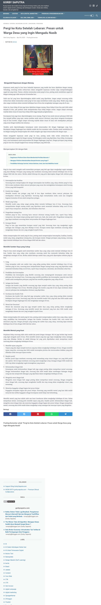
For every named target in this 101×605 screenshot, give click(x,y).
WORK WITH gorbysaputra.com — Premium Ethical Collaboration (74, 598)
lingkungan (78, 204)
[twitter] (22, 430)
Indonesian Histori (81, 175)
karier (77, 185)
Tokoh (77, 327)
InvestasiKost (79, 178)
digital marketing (80, 149)
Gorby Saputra (14, 2)
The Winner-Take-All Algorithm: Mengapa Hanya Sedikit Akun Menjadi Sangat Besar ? (86, 70)
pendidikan (78, 217)
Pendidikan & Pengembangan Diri (86, 220)
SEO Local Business (82, 270)
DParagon (78, 156)
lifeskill (77, 201)
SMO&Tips (78, 302)
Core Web (78, 133)
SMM (77, 290)
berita (77, 120)
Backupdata (79, 114)
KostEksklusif (79, 191)
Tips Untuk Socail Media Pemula (86, 323)
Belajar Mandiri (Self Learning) (85, 117)
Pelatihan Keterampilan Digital (85, 207)
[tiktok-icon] (97, 5)
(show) (15, 41)
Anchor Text (79, 110)
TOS (9, 598)
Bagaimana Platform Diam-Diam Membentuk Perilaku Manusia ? (29, 162)
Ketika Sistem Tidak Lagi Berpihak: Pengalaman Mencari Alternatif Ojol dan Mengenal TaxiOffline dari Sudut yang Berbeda (86, 57)
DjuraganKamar (80, 153)
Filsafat (77, 159)
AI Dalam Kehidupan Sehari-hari (85, 104)
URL (76, 330)
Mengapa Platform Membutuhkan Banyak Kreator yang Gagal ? (29, 165)
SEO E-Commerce (81, 267)
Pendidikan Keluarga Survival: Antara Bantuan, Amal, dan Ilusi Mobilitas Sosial (34, 168)
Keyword (78, 188)
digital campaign (80, 146)
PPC (76, 232)
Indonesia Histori (80, 169)
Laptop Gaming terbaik (82, 195)
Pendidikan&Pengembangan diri (85, 224)
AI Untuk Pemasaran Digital (84, 107)
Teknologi (78, 315)
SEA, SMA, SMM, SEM (27, 17)
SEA (76, 254)
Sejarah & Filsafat (10, 17)
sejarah (77, 257)
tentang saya (40, 598)
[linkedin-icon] (93, 5)
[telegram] (60, 430)
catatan (77, 127)
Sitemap (25, 598)
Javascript (78, 182)
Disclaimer (49, 598)
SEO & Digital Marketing (29, 13)
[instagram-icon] (90, 5)
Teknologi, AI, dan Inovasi (47, 17)
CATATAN (15, 13)
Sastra (77, 251)
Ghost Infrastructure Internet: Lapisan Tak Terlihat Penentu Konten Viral (85, 382)
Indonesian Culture (81, 172)
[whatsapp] (47, 430)
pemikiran (78, 211)
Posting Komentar (32, 37)
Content (77, 130)
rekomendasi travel (81, 244)
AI (75, 101)
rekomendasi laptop (81, 241)
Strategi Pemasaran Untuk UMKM (86, 311)
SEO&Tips (78, 280)
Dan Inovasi (79, 143)
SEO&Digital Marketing (82, 277)
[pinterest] (35, 430)
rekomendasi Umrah (81, 248)
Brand (77, 123)
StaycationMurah (80, 308)
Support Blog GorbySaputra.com (85, 27)
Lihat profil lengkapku (85, 418)
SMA (76, 286)
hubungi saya (17, 598)
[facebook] (9, 430)
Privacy (32, 598)
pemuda (77, 214)
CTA (76, 136)
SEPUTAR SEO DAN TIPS (83, 283)
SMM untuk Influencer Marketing (86, 293)
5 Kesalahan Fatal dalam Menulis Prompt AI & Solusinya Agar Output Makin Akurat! (85, 368)
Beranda (6, 13)
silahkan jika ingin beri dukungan (85, 474)
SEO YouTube (79, 273)
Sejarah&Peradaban (81, 261)
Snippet (77, 305)
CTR (76, 140)
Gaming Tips (79, 162)
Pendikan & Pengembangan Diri (53, 13)
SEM (76, 264)
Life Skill (78, 198)
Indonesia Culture (81, 165)
